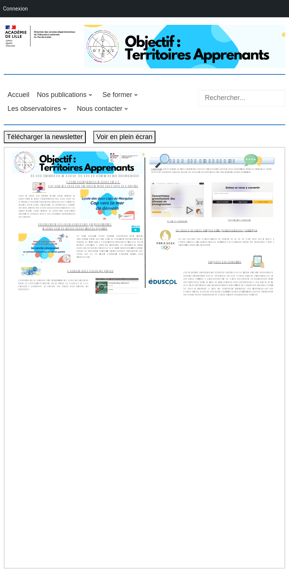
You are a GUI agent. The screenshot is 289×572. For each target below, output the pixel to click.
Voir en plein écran (124, 137)
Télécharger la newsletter (45, 137)
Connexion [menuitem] (15, 9)
